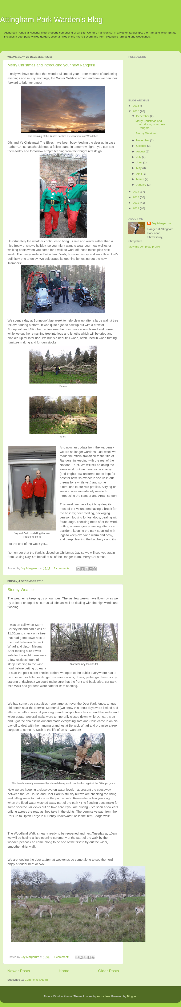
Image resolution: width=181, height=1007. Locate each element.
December (143, 116)
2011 (136, 208)
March (140, 179)
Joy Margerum (161, 223)
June (139, 162)
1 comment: (61, 957)
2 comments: (62, 568)
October (141, 145)
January (141, 184)
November (143, 140)
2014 (136, 191)
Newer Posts (18, 971)
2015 (136, 111)
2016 (136, 105)
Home (64, 971)
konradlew (103, 996)
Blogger (132, 996)
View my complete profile (144, 246)
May (139, 168)
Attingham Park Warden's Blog (51, 19)
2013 (136, 197)
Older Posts (108, 971)
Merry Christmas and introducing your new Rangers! (51, 65)
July (139, 157)
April (139, 173)
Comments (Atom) (36, 979)
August (141, 151)
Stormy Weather (21, 590)
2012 (136, 202)
